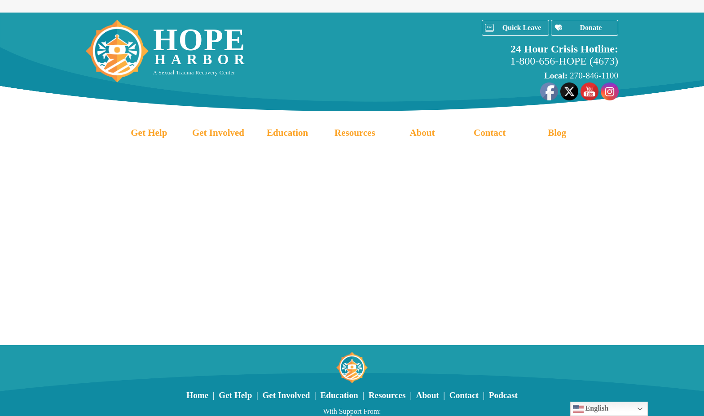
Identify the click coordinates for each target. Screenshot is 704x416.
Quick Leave (521, 27)
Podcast (503, 395)
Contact (490, 132)
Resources (354, 132)
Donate (591, 27)
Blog (557, 132)
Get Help (149, 132)
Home (197, 395)
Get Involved (218, 132)
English (591, 408)
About (422, 132)
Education (287, 132)
